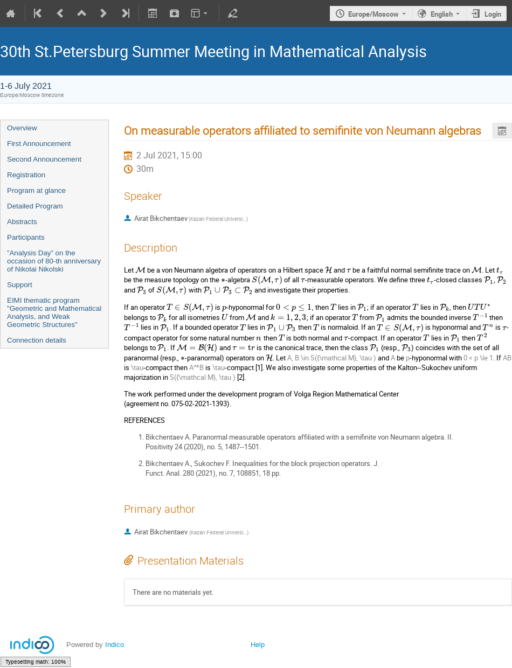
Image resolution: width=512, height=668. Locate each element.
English (442, 14)
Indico (114, 644)
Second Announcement (44, 159)
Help (258, 644)
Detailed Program (35, 206)
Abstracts (22, 222)
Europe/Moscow (373, 14)
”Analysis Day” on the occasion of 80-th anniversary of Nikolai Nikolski (54, 261)
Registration (26, 175)
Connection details (36, 340)
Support (19, 285)
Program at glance (36, 190)
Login (493, 14)
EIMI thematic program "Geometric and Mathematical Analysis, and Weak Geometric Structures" (54, 312)
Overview (22, 128)
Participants (26, 237)
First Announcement (39, 144)
